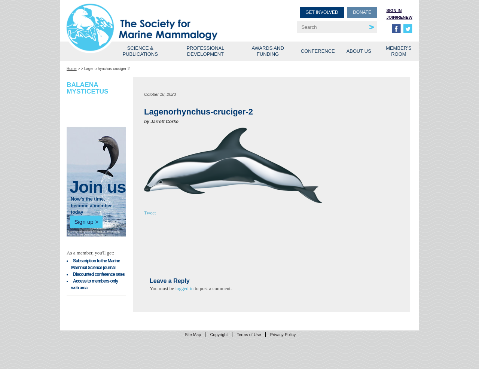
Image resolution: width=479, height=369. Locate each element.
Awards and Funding (267, 51)
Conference (318, 51)
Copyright (219, 334)
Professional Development (205, 51)
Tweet (150, 213)
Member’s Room (399, 51)
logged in (184, 288)
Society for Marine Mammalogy (154, 17)
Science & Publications (140, 51)
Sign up (83, 222)
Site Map (193, 334)
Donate (362, 12)
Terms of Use (249, 334)
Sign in (394, 10)
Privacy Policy (283, 334)
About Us (359, 51)
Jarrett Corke (164, 121)
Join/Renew (399, 17)
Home (72, 69)
